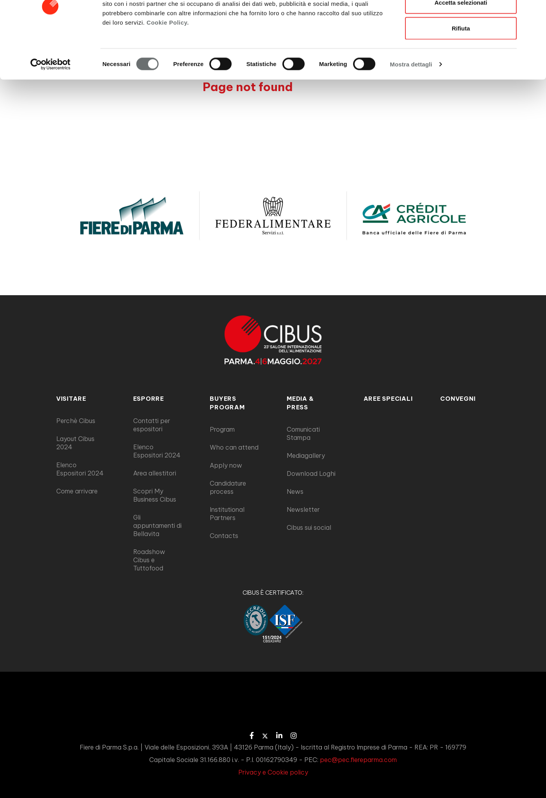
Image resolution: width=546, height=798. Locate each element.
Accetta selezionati (460, 46)
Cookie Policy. (167, 66)
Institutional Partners (227, 514)
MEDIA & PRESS (300, 403)
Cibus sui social (309, 527)
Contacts (224, 536)
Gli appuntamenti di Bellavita (157, 525)
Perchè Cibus (75, 421)
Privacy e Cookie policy (273, 772)
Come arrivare (77, 491)
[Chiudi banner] (534, 12)
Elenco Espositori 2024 (79, 469)
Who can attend (234, 447)
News (295, 491)
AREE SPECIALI (388, 398)
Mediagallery (306, 455)
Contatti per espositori (151, 425)
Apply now (226, 465)
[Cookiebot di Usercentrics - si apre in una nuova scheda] (50, 108)
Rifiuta (461, 71)
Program (222, 429)
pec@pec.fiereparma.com (358, 760)
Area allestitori (154, 473)
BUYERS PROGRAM (227, 403)
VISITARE (71, 398)
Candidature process (228, 487)
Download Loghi (311, 473)
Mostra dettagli (411, 107)
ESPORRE (148, 398)
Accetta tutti (461, 20)
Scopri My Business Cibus (154, 495)
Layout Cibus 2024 (75, 443)
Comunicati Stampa (303, 433)
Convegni (457, 398)
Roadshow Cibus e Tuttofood (149, 560)
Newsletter (303, 509)
